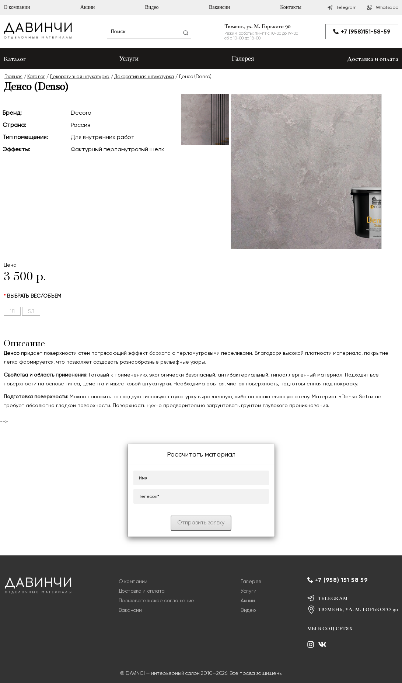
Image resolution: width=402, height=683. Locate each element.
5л (31, 311)
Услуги (129, 58)
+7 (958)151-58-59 (362, 31)
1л (12, 311)
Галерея (243, 58)
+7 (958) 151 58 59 (341, 579)
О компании (17, 7)
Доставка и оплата (372, 59)
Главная (13, 76)
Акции (87, 7)
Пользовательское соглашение (156, 600)
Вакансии (219, 7)
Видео (151, 7)
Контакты (290, 7)
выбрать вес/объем (34, 296)
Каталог (36, 76)
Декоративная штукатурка (79, 76)
